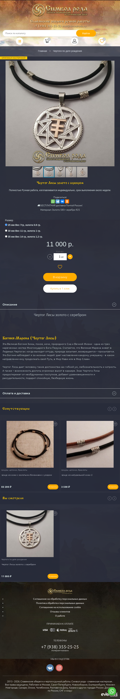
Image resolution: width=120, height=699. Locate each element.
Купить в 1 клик (60, 288)
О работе (60, 615)
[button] (59, 103)
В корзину (60, 277)
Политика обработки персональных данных (60, 603)
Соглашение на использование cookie (60, 607)
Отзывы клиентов (60, 611)
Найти (86, 33)
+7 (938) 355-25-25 (47, 26)
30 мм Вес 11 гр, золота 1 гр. (24, 230)
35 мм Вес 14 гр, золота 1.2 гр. (25, 236)
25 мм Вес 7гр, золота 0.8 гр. (24, 225)
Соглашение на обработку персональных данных (60, 599)
